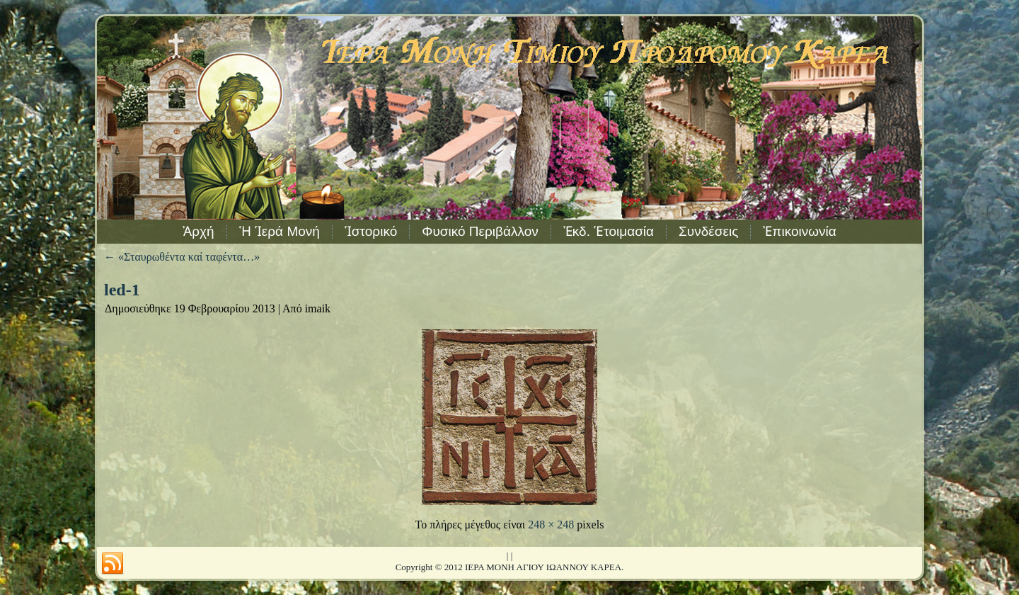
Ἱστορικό (371, 231)
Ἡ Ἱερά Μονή (279, 231)
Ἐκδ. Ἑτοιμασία (608, 231)
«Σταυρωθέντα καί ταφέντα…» (182, 257)
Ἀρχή (198, 231)
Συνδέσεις (708, 231)
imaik (317, 308)
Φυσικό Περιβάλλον (480, 231)
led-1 (122, 289)
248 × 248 (551, 524)
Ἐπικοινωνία (799, 231)
